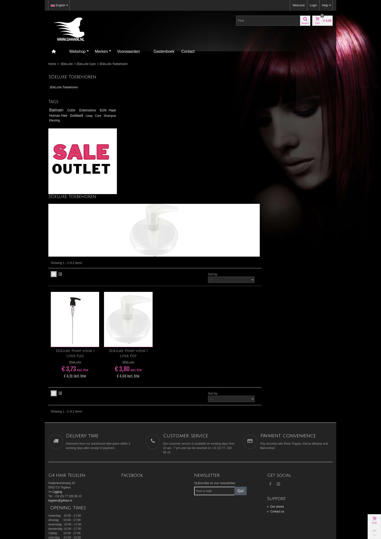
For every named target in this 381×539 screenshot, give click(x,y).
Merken (103, 51)
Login (313, 5)
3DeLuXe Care (85, 64)
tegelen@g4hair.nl (60, 379)
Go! (240, 369)
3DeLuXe (67, 64)
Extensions (87, 110)
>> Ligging (55, 370)
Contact (188, 51)
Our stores (275, 385)
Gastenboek (164, 51)
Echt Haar (105, 110)
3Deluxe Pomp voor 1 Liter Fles (147, 231)
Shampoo (55, 120)
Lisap (100, 115)
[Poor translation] (18, 466)
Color (71, 110)
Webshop (79, 51)
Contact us (275, 390)
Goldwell (84, 115)
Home (52, 64)
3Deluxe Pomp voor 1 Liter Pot (200, 231)
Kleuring (69, 120)
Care (110, 115)
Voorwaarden (128, 51)
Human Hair (61, 115)
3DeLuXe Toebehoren (64, 87)
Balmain (57, 110)
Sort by (283, 153)
